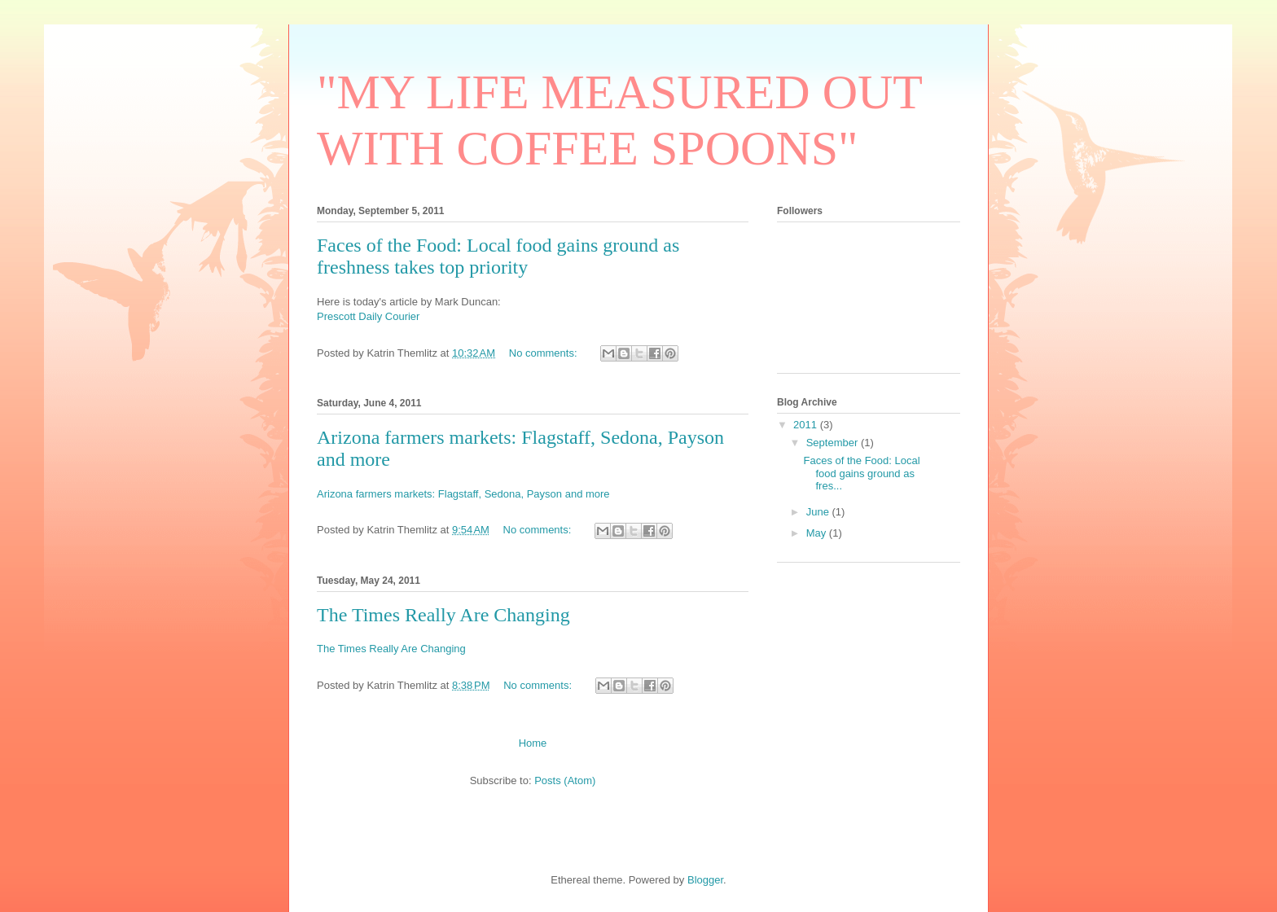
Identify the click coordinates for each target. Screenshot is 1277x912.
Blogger (705, 880)
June (819, 512)
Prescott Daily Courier (368, 316)
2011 (806, 425)
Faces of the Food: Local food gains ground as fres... (861, 473)
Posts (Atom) (564, 780)
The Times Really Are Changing (443, 614)
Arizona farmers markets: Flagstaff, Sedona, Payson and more (463, 494)
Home (533, 743)
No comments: (544, 353)
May (817, 533)
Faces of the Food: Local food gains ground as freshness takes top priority (498, 256)
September (833, 442)
